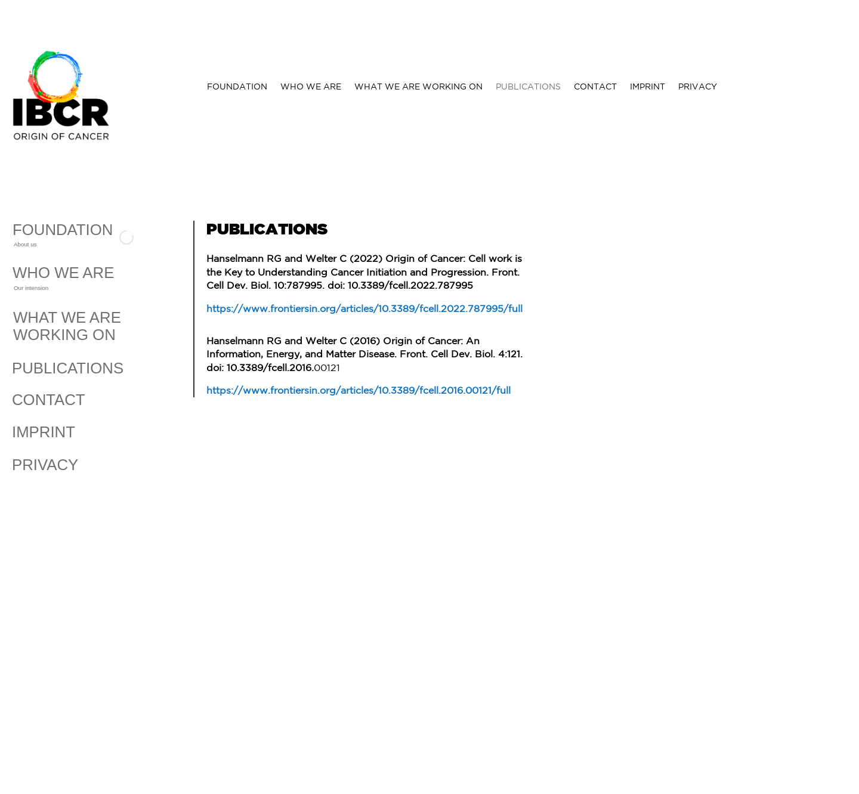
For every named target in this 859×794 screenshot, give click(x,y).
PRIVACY (697, 86)
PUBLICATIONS (528, 86)
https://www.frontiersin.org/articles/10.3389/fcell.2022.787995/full (364, 308)
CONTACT (595, 86)
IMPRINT (647, 86)
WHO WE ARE (310, 86)
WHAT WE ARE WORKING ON (418, 86)
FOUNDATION (237, 86)
